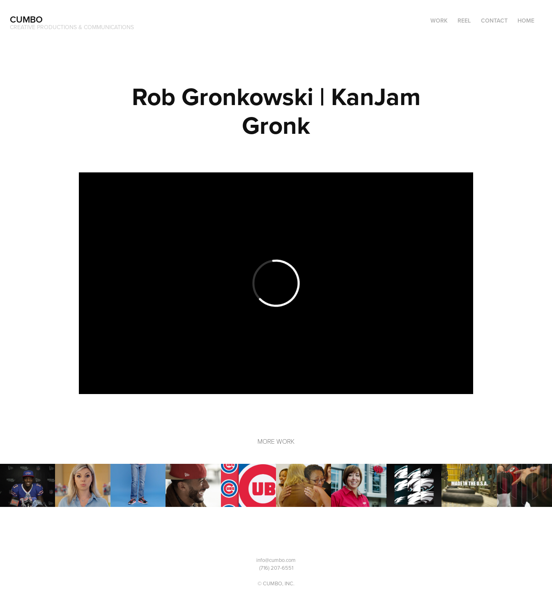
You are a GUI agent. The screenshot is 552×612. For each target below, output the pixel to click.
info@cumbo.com (276, 560)
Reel (464, 20)
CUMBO (26, 19)
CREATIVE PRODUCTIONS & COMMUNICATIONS (72, 27)
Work (439, 20)
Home (526, 20)
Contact (494, 20)
